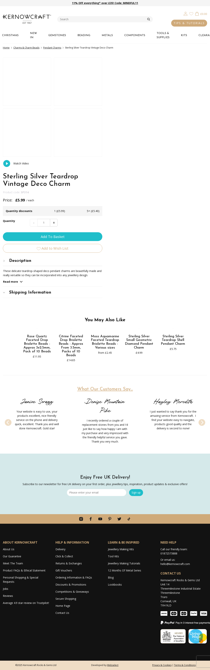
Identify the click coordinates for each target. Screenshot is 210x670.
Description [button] (122, 145)
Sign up (136, 492)
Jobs (5, 589)
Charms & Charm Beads (26, 47)
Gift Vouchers (63, 570)
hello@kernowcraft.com (175, 564)
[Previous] (8, 335)
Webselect (112, 665)
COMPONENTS (134, 35)
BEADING (83, 35)
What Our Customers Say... (105, 301)
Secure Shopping (65, 598)
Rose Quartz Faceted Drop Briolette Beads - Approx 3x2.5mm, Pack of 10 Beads (37, 256)
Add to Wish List (157, 133)
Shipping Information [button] (132, 177)
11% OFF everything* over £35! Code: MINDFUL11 (105, 3)
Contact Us (62, 613)
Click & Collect (64, 556)
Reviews (8, 596)
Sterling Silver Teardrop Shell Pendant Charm (173, 252)
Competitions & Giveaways (72, 591)
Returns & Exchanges (68, 563)
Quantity (114, 105)
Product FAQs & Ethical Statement (24, 570)
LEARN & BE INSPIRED (123, 542)
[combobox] (102, 19)
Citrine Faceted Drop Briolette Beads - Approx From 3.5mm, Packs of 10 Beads (71, 258)
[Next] (202, 335)
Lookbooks (115, 584)
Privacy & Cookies (162, 665)
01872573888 (168, 553)
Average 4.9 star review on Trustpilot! (26, 603)
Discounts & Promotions (70, 584)
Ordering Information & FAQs (73, 577)
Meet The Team (13, 563)
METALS (107, 35)
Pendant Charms (52, 47)
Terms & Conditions (185, 665)
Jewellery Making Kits (121, 549)
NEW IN (33, 35)
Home (6, 47)
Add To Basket (157, 121)
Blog (111, 577)
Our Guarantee (12, 556)
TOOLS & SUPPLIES (163, 35)
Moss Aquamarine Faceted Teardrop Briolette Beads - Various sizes (105, 254)
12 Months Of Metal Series (124, 570)
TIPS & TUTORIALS (189, 23)
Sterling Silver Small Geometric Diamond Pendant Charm (139, 254)
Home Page (62, 606)
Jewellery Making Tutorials (124, 563)
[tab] (157, 145)
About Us (8, 549)
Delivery (60, 549)
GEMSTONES (57, 35)
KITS (184, 35)
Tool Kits (113, 556)
